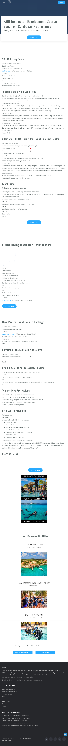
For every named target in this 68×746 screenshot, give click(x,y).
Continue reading (28, 677)
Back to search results (22, 652)
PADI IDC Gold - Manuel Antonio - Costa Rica (15, 723)
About (4, 704)
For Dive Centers (7, 694)
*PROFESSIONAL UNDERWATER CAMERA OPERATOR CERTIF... (20, 725)
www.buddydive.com (8, 334)
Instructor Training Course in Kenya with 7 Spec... (16, 718)
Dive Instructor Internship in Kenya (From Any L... (16, 720)
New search (45, 652)
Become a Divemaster (8, 689)
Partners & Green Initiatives (10, 699)
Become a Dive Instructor (9, 691)
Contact (4, 706)
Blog (3, 696)
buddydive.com (7, 71)
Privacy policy (6, 701)
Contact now (34, 37)
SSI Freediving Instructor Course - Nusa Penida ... (16, 715)
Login (61, 3)
